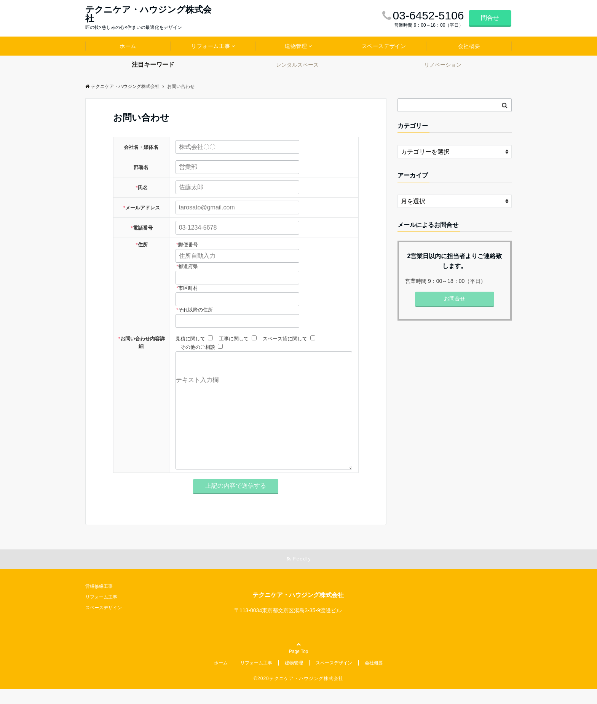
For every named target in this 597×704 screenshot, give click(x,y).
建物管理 (296, 46)
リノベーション (442, 65)
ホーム (128, 46)
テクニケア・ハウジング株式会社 (148, 14)
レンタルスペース (297, 65)
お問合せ (454, 298)
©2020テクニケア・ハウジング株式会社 (298, 693)
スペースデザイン (384, 46)
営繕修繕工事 (99, 601)
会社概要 (469, 46)
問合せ (490, 17)
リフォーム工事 (210, 46)
